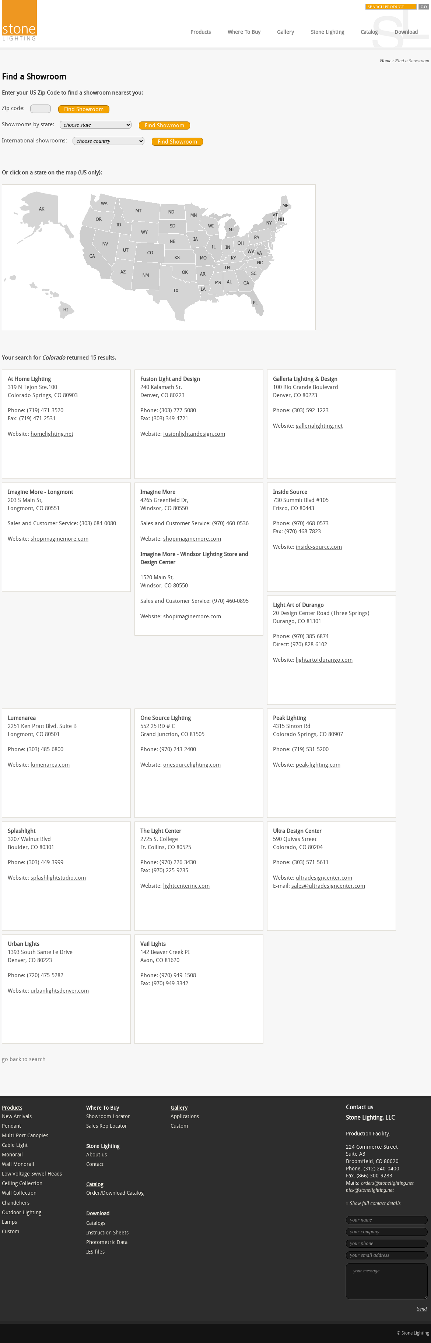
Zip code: (13, 108)
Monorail (12, 1155)
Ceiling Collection (22, 1183)
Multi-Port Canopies (25, 1135)
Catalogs (95, 1223)
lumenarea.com (50, 764)
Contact (95, 1164)
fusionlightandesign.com (194, 434)
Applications (185, 1116)
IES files (95, 1252)
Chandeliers (15, 1203)
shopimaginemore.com (59, 539)
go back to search (24, 1059)
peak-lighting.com (318, 764)
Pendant (11, 1126)
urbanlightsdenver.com (60, 990)
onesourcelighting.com (192, 764)
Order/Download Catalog (115, 1193)
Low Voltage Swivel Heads (32, 1174)
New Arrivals (17, 1116)
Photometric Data (106, 1242)
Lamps (9, 1222)
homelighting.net (52, 434)
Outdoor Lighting (21, 1212)
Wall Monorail (18, 1164)
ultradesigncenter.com (324, 877)
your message (387, 1281)
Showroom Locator (108, 1116)
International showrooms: (34, 140)
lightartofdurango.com (324, 660)
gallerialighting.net (319, 426)
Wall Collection (19, 1193)
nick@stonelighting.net (370, 1190)
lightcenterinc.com (186, 886)
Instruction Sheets (107, 1233)
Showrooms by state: (28, 124)
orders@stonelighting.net (387, 1183)
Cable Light (15, 1145)
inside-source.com (319, 547)
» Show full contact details (373, 1203)
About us (96, 1155)
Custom (11, 1232)
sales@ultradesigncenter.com (328, 886)
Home (385, 60)
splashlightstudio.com (58, 877)
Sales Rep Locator (106, 1126)
